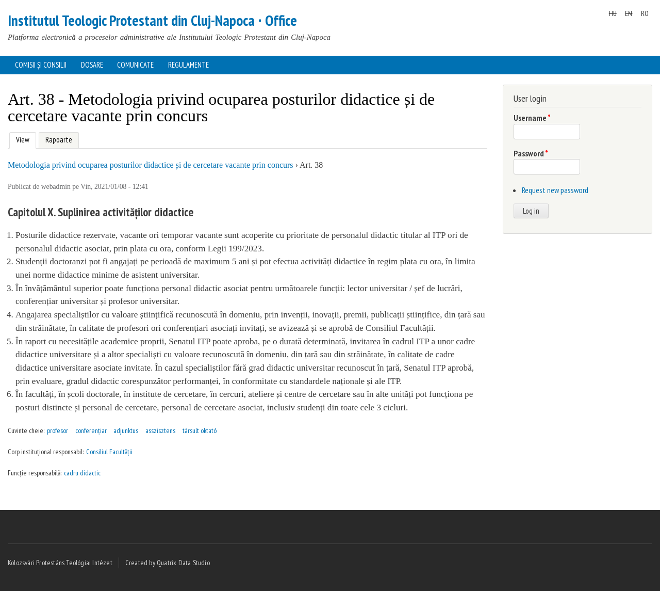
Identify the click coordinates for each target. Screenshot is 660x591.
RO (645, 13)
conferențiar (91, 430)
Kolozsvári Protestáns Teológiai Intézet (60, 562)
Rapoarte (58, 140)
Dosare (92, 65)
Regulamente (188, 65)
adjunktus (125, 430)
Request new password (555, 190)
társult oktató (200, 430)
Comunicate (135, 65)
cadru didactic (82, 472)
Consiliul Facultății (109, 451)
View (21, 139)
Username (532, 118)
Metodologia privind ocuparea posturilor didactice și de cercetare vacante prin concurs (150, 165)
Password (531, 153)
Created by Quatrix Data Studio (167, 562)
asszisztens (160, 430)
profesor (57, 430)
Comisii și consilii (41, 65)
